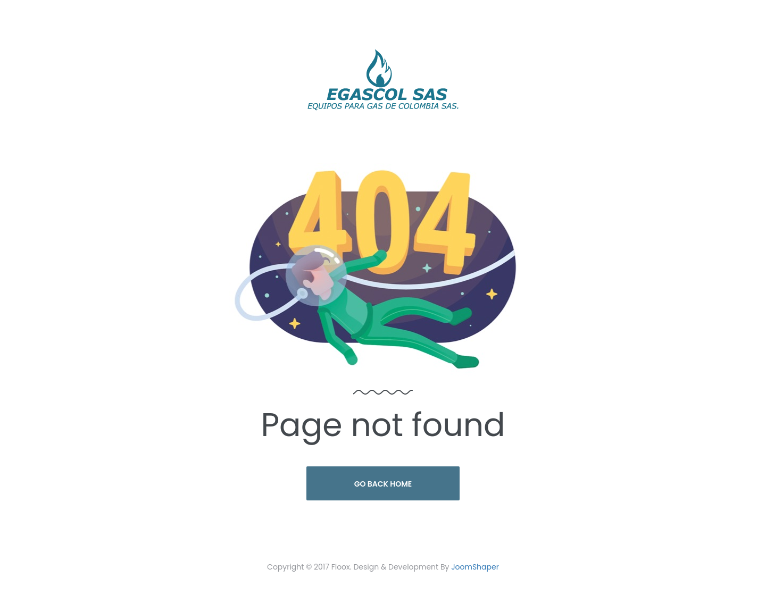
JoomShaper (475, 567)
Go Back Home (383, 484)
